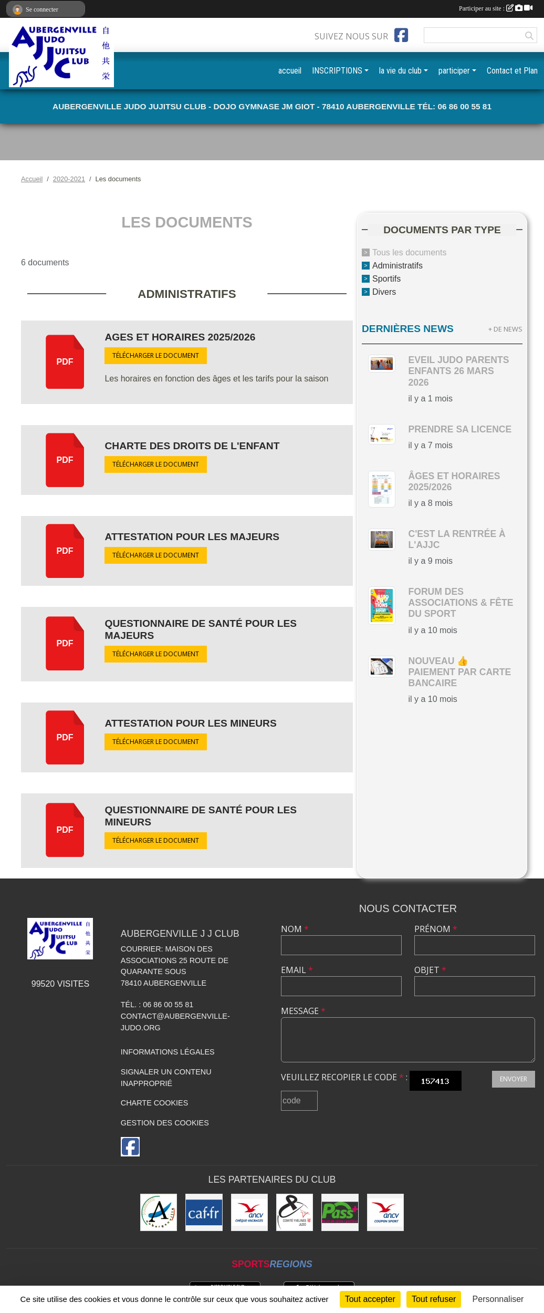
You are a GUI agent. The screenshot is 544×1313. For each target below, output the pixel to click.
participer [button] (454, 71)
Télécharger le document (155, 355)
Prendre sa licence (459, 429)
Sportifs (386, 278)
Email (297, 970)
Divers (384, 291)
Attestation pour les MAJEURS (191, 536)
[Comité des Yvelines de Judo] (294, 1212)
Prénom (435, 929)
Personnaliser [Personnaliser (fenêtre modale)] (498, 1299)
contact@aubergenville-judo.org (175, 1022)
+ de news (505, 329)
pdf (65, 361)
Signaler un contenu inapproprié (166, 1078)
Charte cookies (154, 1103)
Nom (295, 929)
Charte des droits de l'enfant (191, 445)
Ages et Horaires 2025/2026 (179, 337)
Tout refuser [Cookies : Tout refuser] (434, 1299)
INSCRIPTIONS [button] (337, 71)
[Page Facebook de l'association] (401, 35)
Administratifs (397, 265)
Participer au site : (495, 8)
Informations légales (168, 1052)
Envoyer (513, 1078)
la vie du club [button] (400, 71)
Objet (430, 970)
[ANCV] (249, 1212)
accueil (289, 71)
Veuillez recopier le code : (344, 1077)
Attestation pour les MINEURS (190, 723)
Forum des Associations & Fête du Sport (460, 602)
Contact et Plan (512, 71)
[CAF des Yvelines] (203, 1212)
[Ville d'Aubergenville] (158, 1212)
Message (303, 1011)
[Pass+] (339, 1212)
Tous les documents (409, 252)
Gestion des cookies (165, 1123)
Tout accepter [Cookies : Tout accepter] (370, 1299)
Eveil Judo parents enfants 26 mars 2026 (458, 371)
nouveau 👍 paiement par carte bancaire (459, 672)
